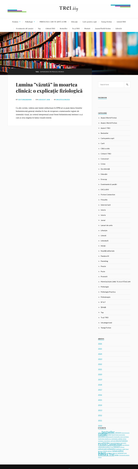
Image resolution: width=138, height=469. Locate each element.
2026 (100, 344)
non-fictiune (125, 445)
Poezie (103, 266)
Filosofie (104, 200)
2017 (100, 390)
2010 (100, 425)
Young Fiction (106, 22)
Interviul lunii (106, 205)
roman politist (118, 451)
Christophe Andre (124, 455)
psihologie (118, 433)
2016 (100, 395)
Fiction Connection (108, 194)
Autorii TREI (121, 22)
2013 (100, 410)
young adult (123, 443)
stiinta (124, 439)
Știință (103, 307)
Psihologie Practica (108, 292)
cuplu (123, 449)
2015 (100, 400)
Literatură (104, 241)
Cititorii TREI (50, 28)
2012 (100, 415)
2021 (100, 369)
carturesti (121, 453)
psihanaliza (111, 449)
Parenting (104, 261)
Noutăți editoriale (107, 251)
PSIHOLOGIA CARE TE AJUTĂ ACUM (53, 22)
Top (39, 28)
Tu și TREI (76, 28)
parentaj (122, 447)
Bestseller (63, 28)
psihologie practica (104, 447)
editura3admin (25, 99)
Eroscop (104, 179)
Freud (112, 447)
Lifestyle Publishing (122, 441)
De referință (105, 169)
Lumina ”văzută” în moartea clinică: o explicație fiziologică (49, 87)
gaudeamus (119, 449)
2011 (100, 420)
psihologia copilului (116, 439)
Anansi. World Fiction (109, 123)
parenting (101, 437)
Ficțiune (15, 22)
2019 (100, 379)
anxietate (100, 441)
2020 (100, 374)
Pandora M (105, 256)
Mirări (103, 246)
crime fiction (107, 441)
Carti (103, 143)
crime (109, 435)
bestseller (108, 432)
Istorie (103, 210)
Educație (74, 22)
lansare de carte (125, 432)
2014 (100, 405)
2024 (100, 354)
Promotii (104, 276)
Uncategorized (63, 99)
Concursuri (105, 159)
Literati (103, 235)
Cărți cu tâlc (105, 148)
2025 (100, 349)
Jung (125, 453)
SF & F (103, 302)
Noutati (87, 28)
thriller (117, 455)
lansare (117, 447)
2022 (100, 364)
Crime (103, 164)
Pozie (103, 271)
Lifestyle (118, 28)
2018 (100, 385)
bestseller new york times (121, 436)
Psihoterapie (105, 297)
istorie (105, 451)
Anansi (100, 457)
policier (109, 451)
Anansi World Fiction (103, 28)
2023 (100, 359)
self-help (112, 441)
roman (102, 434)
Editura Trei (106, 454)
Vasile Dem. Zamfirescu (104, 439)
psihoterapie (102, 449)
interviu (115, 453)
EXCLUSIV (105, 189)
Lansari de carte (106, 225)
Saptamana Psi (109, 437)
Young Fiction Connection (118, 434)
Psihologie (29, 22)
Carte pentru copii (89, 22)
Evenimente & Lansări (24, 28)
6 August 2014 (44, 99)
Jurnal (103, 220)
